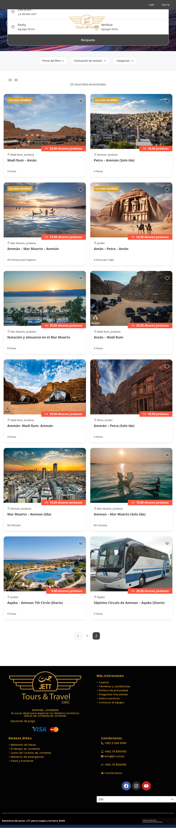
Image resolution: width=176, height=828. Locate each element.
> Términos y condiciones (113, 686)
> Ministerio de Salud (22, 745)
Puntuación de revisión (90, 60)
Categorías (125, 60)
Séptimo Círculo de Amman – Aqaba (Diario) (129, 602)
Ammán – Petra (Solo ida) (114, 425)
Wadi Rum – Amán (22, 160)
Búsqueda (88, 40)
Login (151, 4)
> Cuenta (103, 682)
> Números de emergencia (26, 757)
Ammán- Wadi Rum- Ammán (30, 425)
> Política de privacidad (112, 690)
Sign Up (166, 4)
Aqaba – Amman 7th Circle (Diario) (35, 602)
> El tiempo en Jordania (24, 749)
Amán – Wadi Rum (108, 337)
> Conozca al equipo (110, 702)
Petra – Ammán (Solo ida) (114, 160)
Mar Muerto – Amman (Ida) (29, 514)
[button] (164, 23)
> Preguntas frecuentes (112, 694)
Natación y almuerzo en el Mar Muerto (38, 337)
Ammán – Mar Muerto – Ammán (33, 249)
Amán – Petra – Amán (111, 249)
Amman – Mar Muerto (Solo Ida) (120, 514)
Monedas (102, 792)
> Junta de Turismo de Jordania (30, 753)
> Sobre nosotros (108, 698)
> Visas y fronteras (21, 761)
